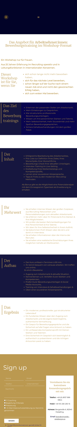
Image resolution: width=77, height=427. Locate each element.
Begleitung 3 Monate (15, 403)
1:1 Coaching (11, 401)
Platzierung (11, 406)
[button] (38, 17)
